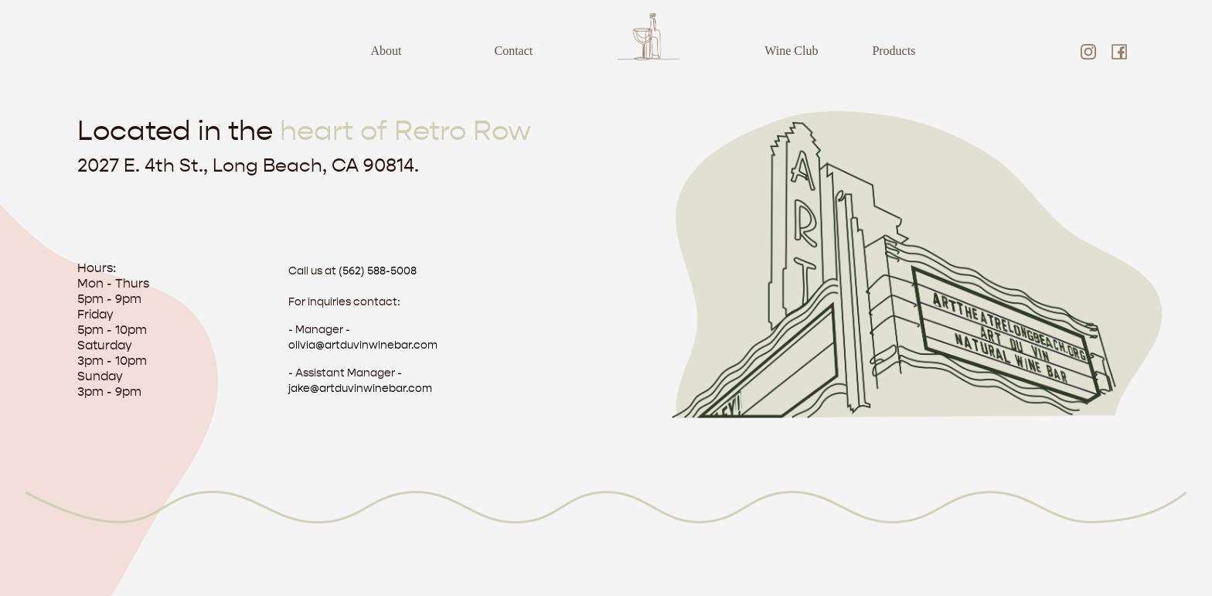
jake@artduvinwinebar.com (360, 388)
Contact (514, 50)
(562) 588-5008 (378, 271)
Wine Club (791, 50)
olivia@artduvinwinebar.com (362, 345)
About (386, 50)
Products (893, 50)
